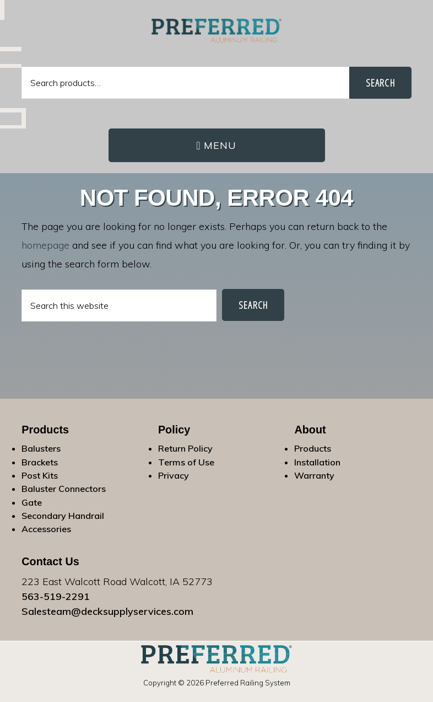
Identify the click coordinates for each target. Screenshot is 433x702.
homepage (45, 245)
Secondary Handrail (62, 515)
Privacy (173, 475)
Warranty (314, 475)
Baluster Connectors (63, 488)
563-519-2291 (55, 596)
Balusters (41, 448)
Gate (31, 502)
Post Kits (39, 475)
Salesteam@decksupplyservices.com (107, 611)
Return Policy (185, 448)
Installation (317, 462)
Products (312, 448)
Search (380, 82)
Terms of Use (186, 462)
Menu (220, 145)
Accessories (46, 528)
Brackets (39, 462)
